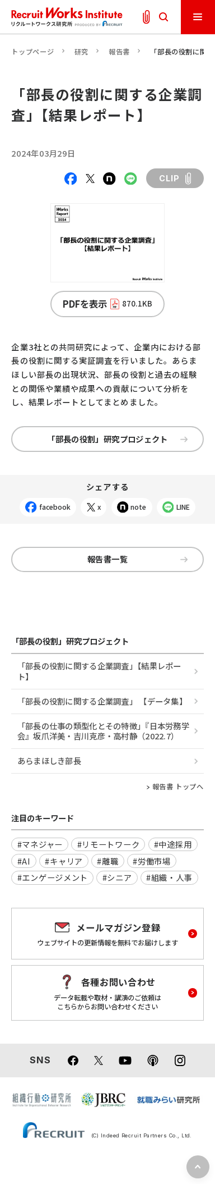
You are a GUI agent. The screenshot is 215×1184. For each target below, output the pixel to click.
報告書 (119, 52)
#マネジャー (40, 844)
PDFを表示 (108, 303)
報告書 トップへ (178, 786)
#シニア (117, 877)
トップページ (32, 52)
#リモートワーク (108, 844)
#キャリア (64, 861)
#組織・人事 (169, 877)
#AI (24, 861)
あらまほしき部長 (49, 760)
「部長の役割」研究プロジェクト (117, 439)
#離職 (107, 861)
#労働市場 (152, 861)
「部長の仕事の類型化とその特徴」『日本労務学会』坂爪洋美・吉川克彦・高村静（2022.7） (103, 731)
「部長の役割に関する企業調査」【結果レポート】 (99, 671)
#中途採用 (173, 844)
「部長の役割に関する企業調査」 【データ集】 (102, 701)
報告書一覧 (137, 559)
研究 (81, 52)
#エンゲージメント (52, 877)
